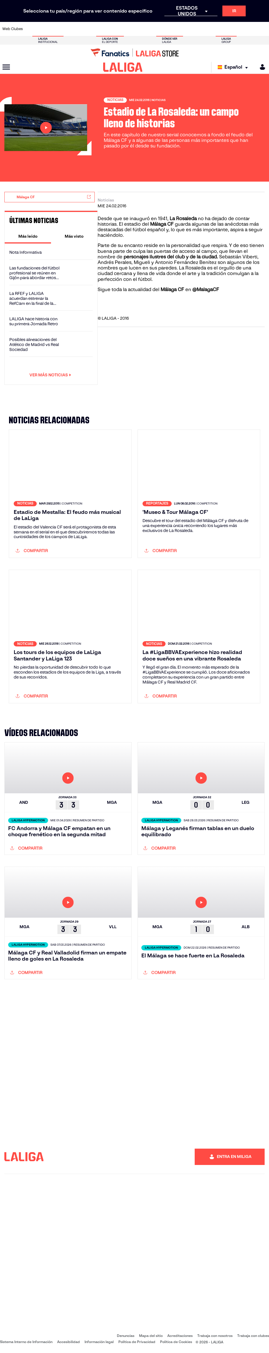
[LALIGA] (123, 67)
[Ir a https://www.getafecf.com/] (103, 29)
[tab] (28, 236)
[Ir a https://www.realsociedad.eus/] (225, 29)
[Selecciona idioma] (234, 67)
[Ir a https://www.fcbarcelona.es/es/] (91, 29)
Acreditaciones (180, 1336)
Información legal (99, 1342)
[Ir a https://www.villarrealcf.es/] (262, 29)
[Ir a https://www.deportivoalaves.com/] (67, 29)
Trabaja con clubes (253, 1336)
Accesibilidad (68, 1342)
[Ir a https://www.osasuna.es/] (55, 29)
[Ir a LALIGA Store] (134, 52)
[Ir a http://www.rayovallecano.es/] (140, 29)
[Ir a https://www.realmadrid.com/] (201, 29)
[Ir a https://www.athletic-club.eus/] (30, 29)
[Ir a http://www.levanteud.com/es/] (128, 29)
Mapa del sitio (151, 1336)
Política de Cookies (176, 1342)
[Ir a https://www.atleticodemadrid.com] (42, 29)
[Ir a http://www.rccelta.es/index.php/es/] (152, 29)
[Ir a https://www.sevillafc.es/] (237, 29)
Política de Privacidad (136, 1342)
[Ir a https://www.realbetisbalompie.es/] (189, 29)
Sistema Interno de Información (26, 1342)
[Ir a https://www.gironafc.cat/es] (116, 29)
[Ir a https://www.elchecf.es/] (79, 29)
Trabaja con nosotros (215, 1336)
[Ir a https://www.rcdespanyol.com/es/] (164, 29)
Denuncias (125, 1336)
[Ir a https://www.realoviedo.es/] (213, 29)
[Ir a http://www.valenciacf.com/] (250, 29)
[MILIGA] (260, 67)
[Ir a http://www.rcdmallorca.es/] (177, 29)
